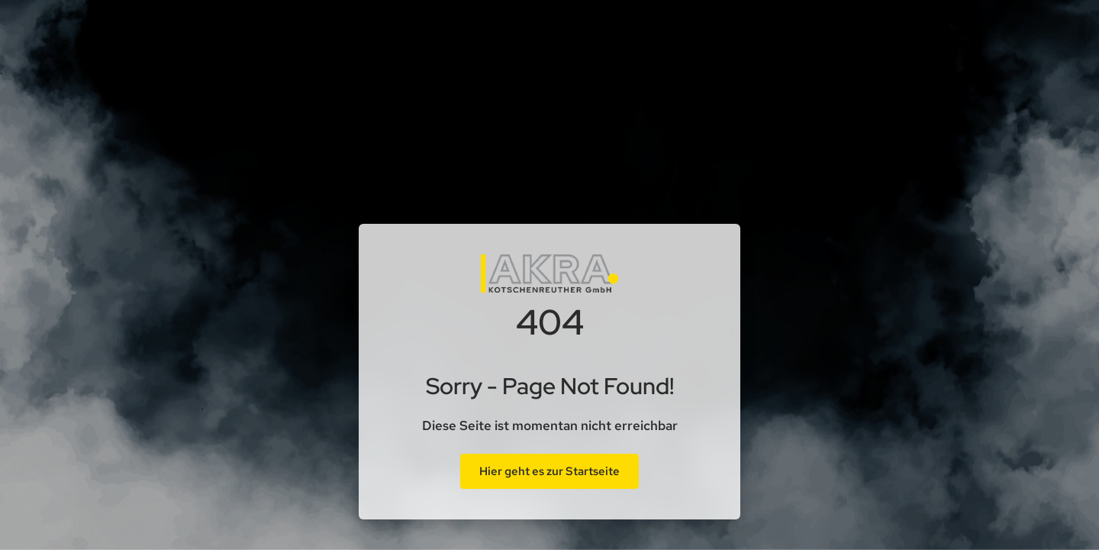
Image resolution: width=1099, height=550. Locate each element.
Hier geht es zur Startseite (549, 471)
